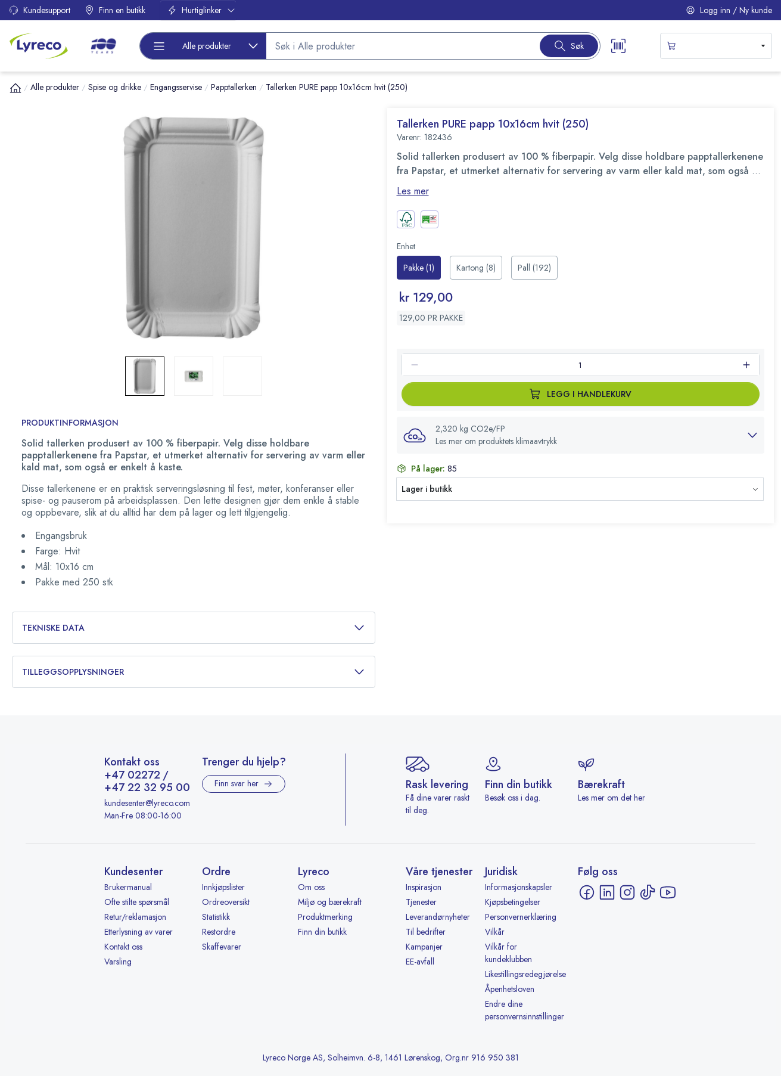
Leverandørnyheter (438, 917)
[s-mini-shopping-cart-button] (716, 46)
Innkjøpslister (223, 887)
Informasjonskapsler (518, 887)
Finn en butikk (115, 10)
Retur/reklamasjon (135, 917)
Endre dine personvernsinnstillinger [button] (524, 1010)
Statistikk (216, 917)
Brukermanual (128, 887)
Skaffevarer (221, 947)
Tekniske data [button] (193, 628)
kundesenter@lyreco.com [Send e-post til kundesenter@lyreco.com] (147, 803)
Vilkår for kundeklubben (508, 953)
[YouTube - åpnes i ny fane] (668, 892)
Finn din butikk (322, 932)
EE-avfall (420, 962)
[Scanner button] (618, 46)
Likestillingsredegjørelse (525, 974)
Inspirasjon (423, 887)
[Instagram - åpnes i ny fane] (627, 892)
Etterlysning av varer (138, 932)
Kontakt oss (123, 947)
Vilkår (495, 932)
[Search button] (569, 46)
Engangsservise (176, 87)
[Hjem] (15, 87)
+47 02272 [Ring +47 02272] (132, 775)
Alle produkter (54, 87)
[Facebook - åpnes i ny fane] (587, 892)
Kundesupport (39, 10)
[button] (194, 227)
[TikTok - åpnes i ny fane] (647, 892)
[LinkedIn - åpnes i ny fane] (607, 892)
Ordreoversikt (226, 902)
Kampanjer (424, 947)
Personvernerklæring (520, 917)
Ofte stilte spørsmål (136, 902)
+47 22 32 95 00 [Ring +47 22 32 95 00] (147, 788)
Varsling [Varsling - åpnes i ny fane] (118, 962)
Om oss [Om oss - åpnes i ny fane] (311, 887)
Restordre (218, 932)
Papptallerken (234, 87)
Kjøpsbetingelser (512, 902)
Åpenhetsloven (509, 989)
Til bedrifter (426, 932)
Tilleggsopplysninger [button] (193, 672)
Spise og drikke (114, 87)
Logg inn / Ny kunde (729, 10)
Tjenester (421, 902)
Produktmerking (325, 917)
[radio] (419, 268)
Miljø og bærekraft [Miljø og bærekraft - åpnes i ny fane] (330, 902)
